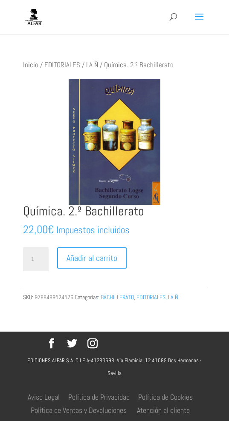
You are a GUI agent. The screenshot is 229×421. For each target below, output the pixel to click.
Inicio (30, 64)
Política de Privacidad (99, 397)
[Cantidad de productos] (36, 259)
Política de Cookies (165, 397)
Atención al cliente (163, 410)
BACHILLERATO (117, 297)
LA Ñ (92, 64)
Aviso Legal (44, 397)
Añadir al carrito (92, 257)
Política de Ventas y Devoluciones (79, 410)
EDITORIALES (62, 64)
